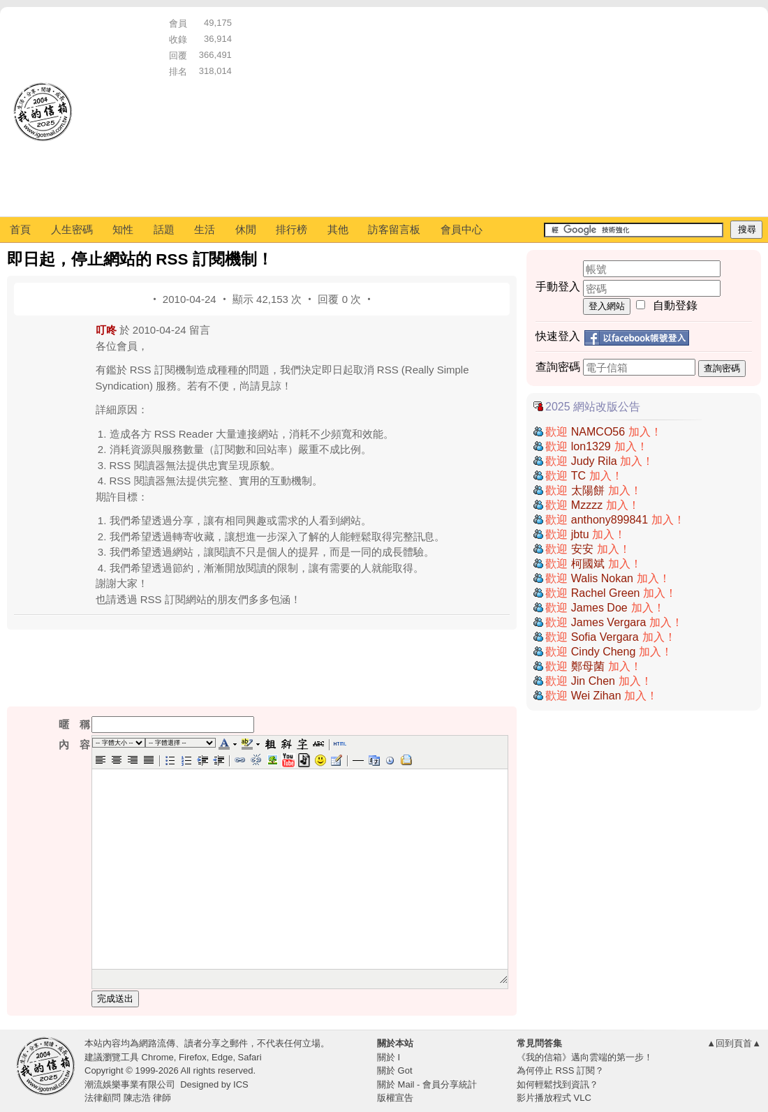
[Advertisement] (380, 111)
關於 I (388, 1057)
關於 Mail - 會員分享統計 (427, 1084)
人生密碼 (72, 229)
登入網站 (607, 306)
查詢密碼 (722, 368)
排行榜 (291, 229)
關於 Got (395, 1070)
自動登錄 (675, 305)
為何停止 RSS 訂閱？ (560, 1070)
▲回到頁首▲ (734, 1043)
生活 (204, 229)
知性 (122, 229)
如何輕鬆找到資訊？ (557, 1084)
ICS (241, 1084)
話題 (164, 229)
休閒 (245, 229)
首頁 (20, 229)
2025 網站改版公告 (592, 407)
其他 (337, 229)
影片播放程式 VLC (554, 1097)
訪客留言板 (394, 229)
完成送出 (115, 998)
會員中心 (461, 229)
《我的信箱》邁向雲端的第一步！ (585, 1057)
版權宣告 (395, 1097)
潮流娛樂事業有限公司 (129, 1084)
